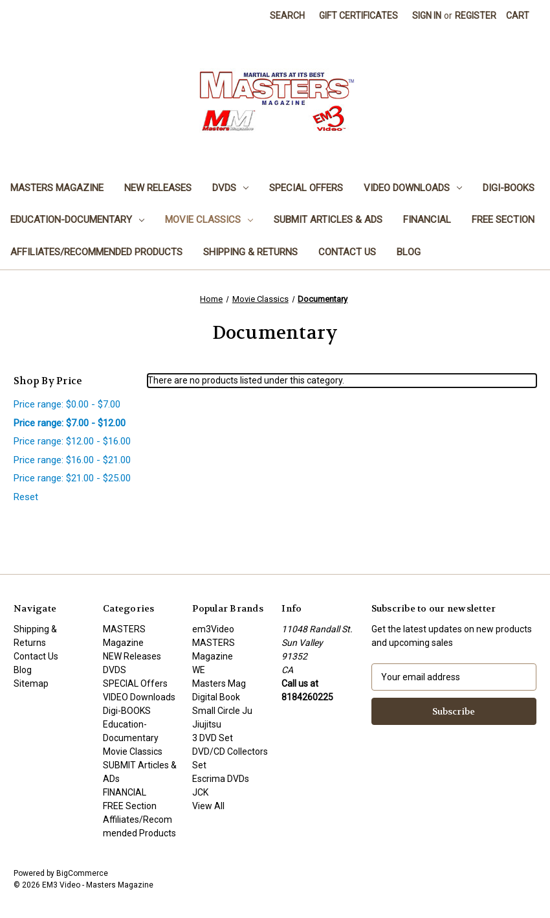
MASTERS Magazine (57, 188)
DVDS (230, 188)
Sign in (426, 15)
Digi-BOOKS (508, 188)
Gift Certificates (358, 15)
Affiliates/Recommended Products (96, 252)
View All (208, 806)
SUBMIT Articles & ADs (328, 219)
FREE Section (503, 219)
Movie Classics (209, 219)
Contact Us (347, 252)
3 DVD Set (212, 738)
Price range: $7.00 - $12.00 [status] (70, 423)
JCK (200, 792)
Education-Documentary (77, 219)
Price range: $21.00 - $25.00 (72, 478)
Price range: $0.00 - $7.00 (67, 404)
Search (287, 15)
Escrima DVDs (220, 779)
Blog (409, 252)
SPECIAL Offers (306, 188)
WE (198, 670)
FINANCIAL (427, 219)
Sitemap (31, 683)
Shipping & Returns (250, 252)
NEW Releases (158, 188)
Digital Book (216, 697)
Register (475, 15)
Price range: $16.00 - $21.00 (72, 460)
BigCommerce (82, 873)
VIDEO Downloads (413, 188)
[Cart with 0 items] (517, 16)
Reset (26, 497)
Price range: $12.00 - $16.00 (72, 441)
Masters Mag (219, 683)
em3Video (213, 629)
